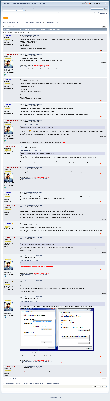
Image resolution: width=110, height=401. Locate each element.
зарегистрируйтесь (31, 8)
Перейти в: (89, 386)
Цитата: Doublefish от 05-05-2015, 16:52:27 (29, 301)
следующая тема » (103, 24)
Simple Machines (61, 396)
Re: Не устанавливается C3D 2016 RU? (33, 54)
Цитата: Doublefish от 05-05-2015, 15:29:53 (29, 124)
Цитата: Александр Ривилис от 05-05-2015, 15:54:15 (31, 150)
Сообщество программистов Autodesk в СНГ (24, 4)
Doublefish (9, 35)
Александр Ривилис (12, 54)
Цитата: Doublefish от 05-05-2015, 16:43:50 (29, 242)
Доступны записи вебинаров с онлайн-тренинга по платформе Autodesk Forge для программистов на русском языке (82, 13)
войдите (23, 8)
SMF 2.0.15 (49, 396)
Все (11, 26)
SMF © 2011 (54, 396)
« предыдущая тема (93, 24)
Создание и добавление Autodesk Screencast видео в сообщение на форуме (36, 66)
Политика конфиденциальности (55, 397)
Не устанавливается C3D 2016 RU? (31, 35)
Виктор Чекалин (11, 146)
